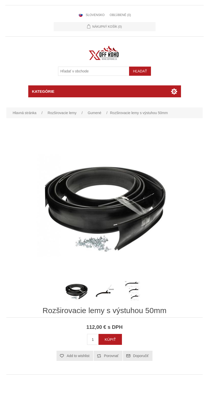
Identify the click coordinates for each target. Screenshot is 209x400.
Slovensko (95, 15)
